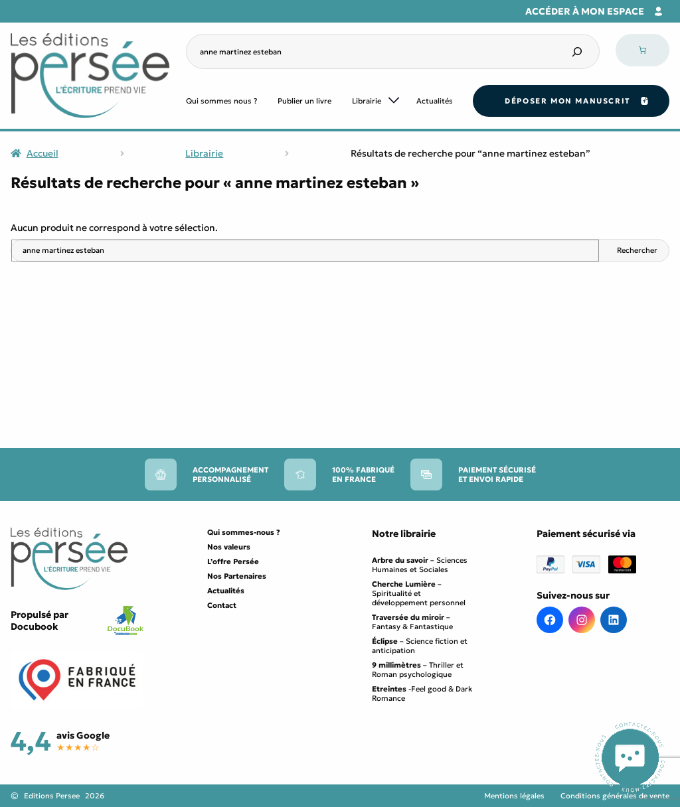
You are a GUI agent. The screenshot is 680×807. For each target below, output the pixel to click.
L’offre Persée (233, 561)
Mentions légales (514, 795)
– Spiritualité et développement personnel (419, 593)
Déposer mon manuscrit (567, 101)
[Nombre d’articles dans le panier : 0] (642, 50)
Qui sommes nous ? (222, 101)
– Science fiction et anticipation (420, 645)
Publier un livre (304, 101)
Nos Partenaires (236, 576)
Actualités (434, 101)
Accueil (42, 153)
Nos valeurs (228, 546)
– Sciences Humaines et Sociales (420, 564)
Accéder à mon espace (584, 11)
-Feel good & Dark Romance (422, 693)
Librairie (366, 101)
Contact (221, 605)
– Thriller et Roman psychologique (418, 669)
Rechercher (637, 250)
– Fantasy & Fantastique (412, 622)
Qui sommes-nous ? (243, 532)
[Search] (577, 51)
